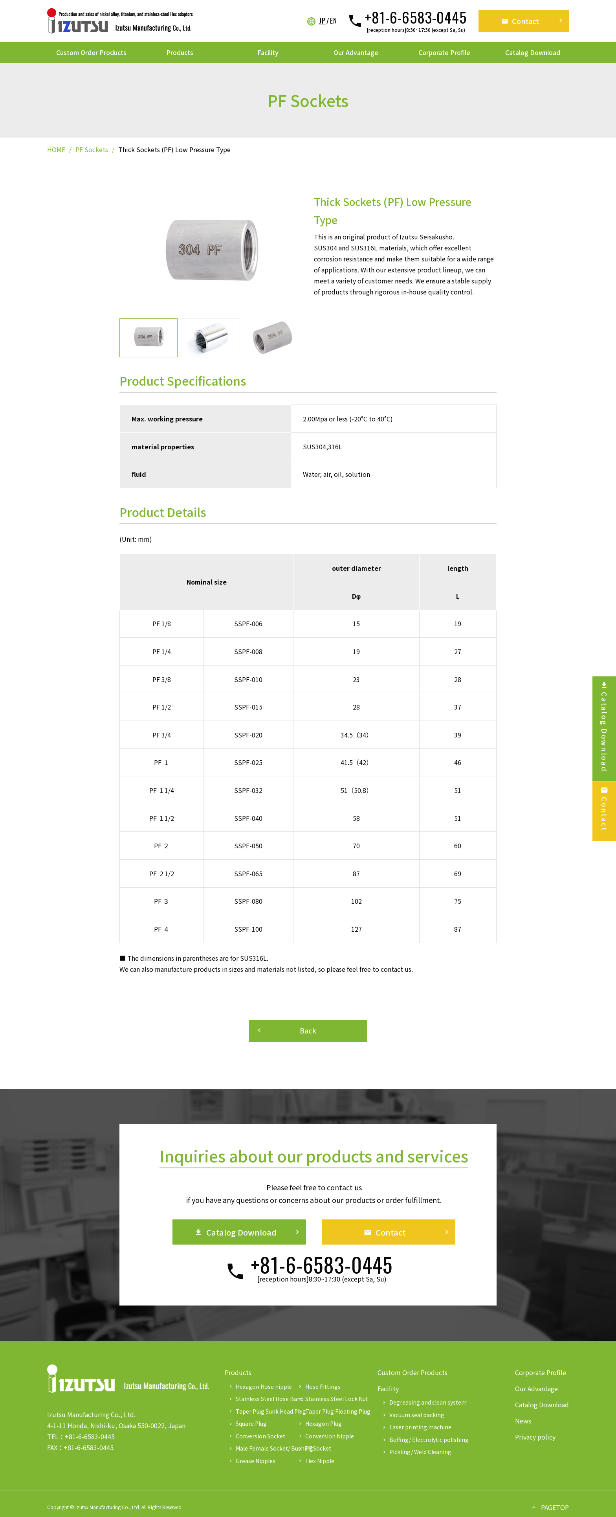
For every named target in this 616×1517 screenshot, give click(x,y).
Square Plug (247, 1423)
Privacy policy (535, 1437)
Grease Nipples (251, 1461)
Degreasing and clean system (424, 1402)
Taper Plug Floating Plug (329, 1411)
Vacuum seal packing (412, 1415)
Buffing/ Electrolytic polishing (425, 1439)
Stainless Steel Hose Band (260, 1399)
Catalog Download (532, 52)
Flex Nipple (315, 1461)
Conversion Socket (256, 1436)
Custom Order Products (91, 52)
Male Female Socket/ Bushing (260, 1448)
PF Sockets (91, 149)
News (523, 1420)
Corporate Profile (444, 52)
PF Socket (314, 1448)
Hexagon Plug (319, 1423)
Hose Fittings (319, 1386)
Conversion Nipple (325, 1436)
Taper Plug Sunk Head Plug (260, 1411)
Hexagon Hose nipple (260, 1386)
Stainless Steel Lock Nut (329, 1399)
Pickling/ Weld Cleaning (416, 1452)
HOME (56, 149)
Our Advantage (356, 52)
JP (322, 21)
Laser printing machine (416, 1427)
